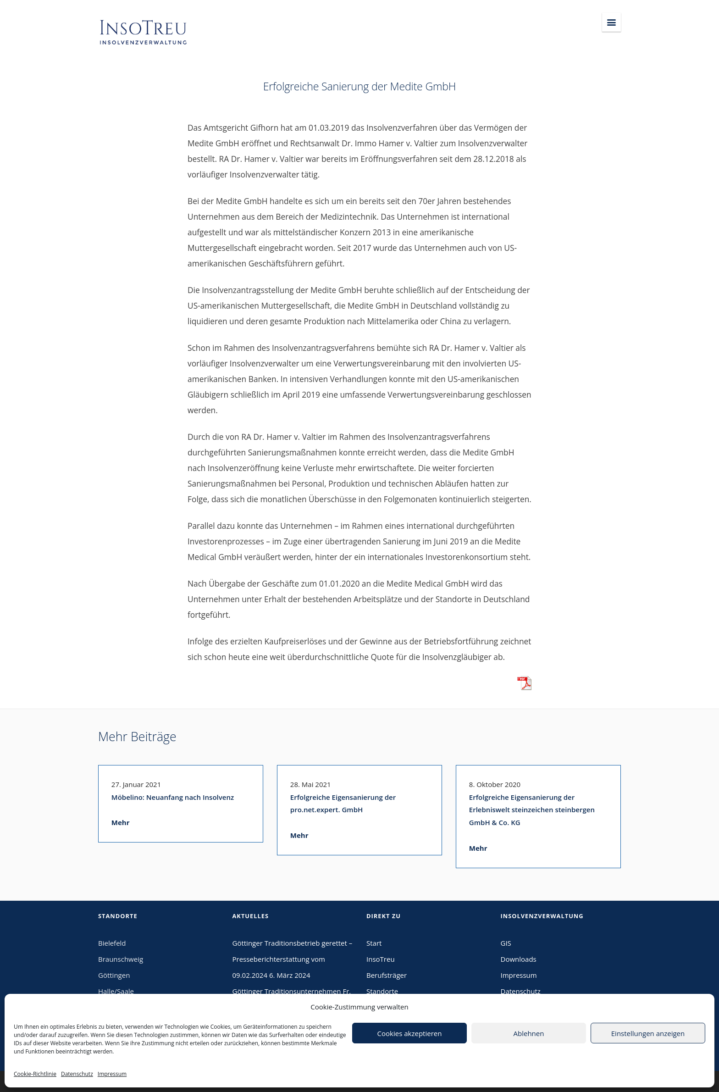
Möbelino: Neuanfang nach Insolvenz (172, 797)
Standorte (382, 991)
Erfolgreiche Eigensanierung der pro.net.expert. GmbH (343, 804)
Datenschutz (77, 1074)
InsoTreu (380, 959)
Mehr (120, 822)
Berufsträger (386, 975)
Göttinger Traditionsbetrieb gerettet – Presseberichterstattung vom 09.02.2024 (292, 959)
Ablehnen (529, 1033)
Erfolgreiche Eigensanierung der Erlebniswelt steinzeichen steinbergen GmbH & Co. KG (532, 810)
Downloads (518, 959)
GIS (506, 943)
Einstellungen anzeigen (648, 1033)
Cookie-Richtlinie (35, 1074)
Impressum (112, 1074)
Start (374, 943)
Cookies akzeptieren (409, 1033)
